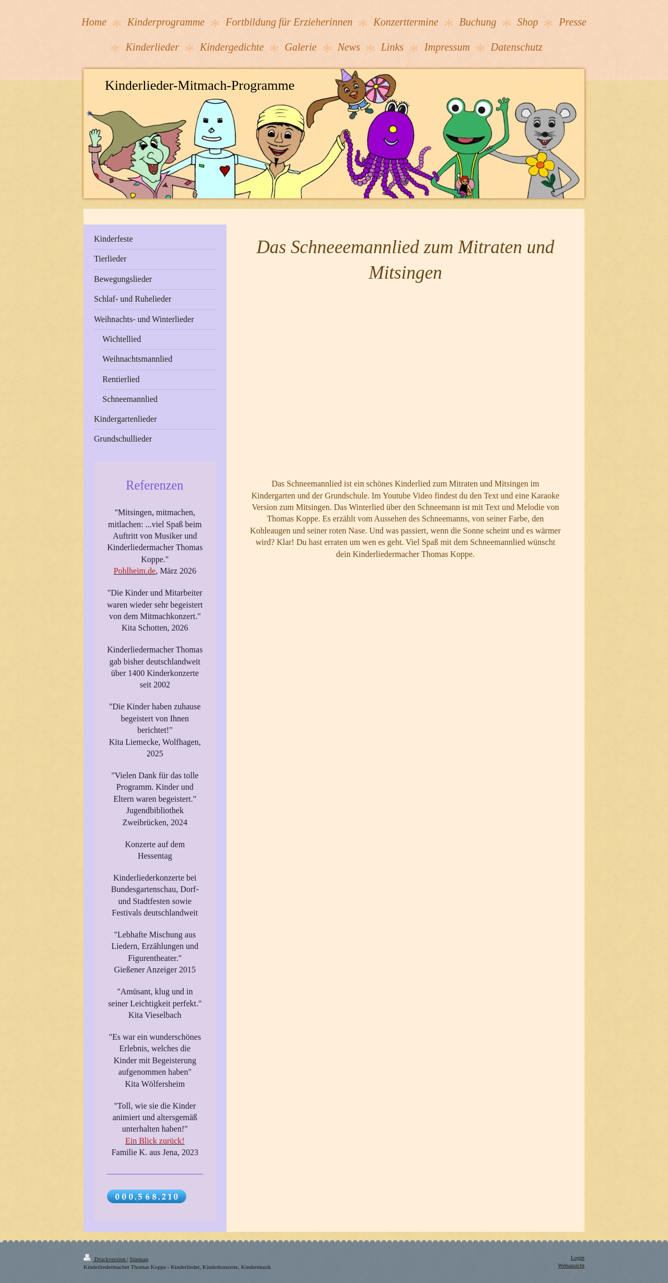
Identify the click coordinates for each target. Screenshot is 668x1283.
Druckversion (105, 1259)
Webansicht (571, 1265)
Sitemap (138, 1259)
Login (577, 1257)
